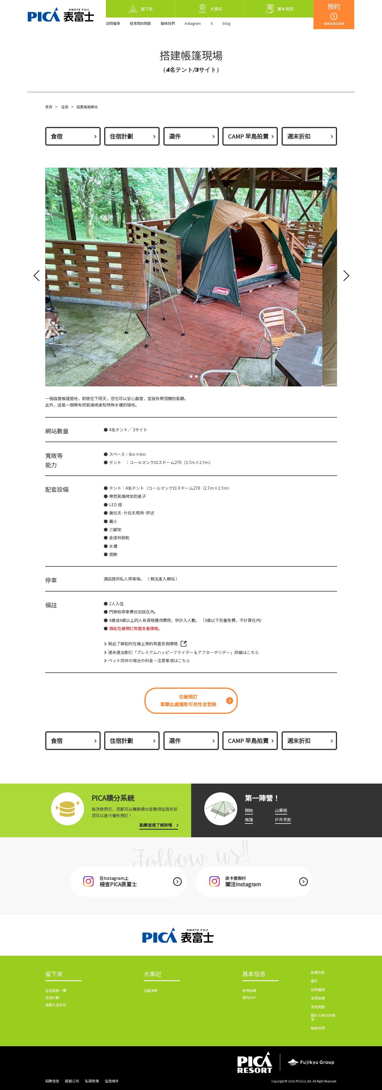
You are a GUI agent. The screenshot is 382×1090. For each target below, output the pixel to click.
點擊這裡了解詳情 (155, 825)
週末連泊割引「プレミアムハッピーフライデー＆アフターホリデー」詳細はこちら (183, 652)
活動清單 (151, 990)
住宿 (64, 106)
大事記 (152, 974)
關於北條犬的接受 (323, 1017)
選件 (175, 136)
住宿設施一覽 (55, 990)
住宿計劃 (121, 136)
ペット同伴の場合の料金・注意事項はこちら (149, 660)
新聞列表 (318, 972)
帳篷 (249, 819)
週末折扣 (299, 136)
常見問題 (318, 1006)
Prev (38, 277)
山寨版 (281, 810)
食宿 (56, 136)
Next (343, 277)
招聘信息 (52, 1080)
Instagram (193, 23)
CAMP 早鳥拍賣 (248, 136)
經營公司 (72, 1080)
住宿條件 (112, 1080)
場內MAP (249, 997)
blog (226, 23)
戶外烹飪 (283, 819)
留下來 (54, 974)
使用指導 (249, 990)
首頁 (48, 106)
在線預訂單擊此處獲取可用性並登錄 (188, 700)
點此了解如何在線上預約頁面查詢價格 (143, 643)
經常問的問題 (140, 23)
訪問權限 (113, 23)
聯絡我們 (168, 23)
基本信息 (254, 974)
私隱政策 (92, 1080)
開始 (249, 810)
